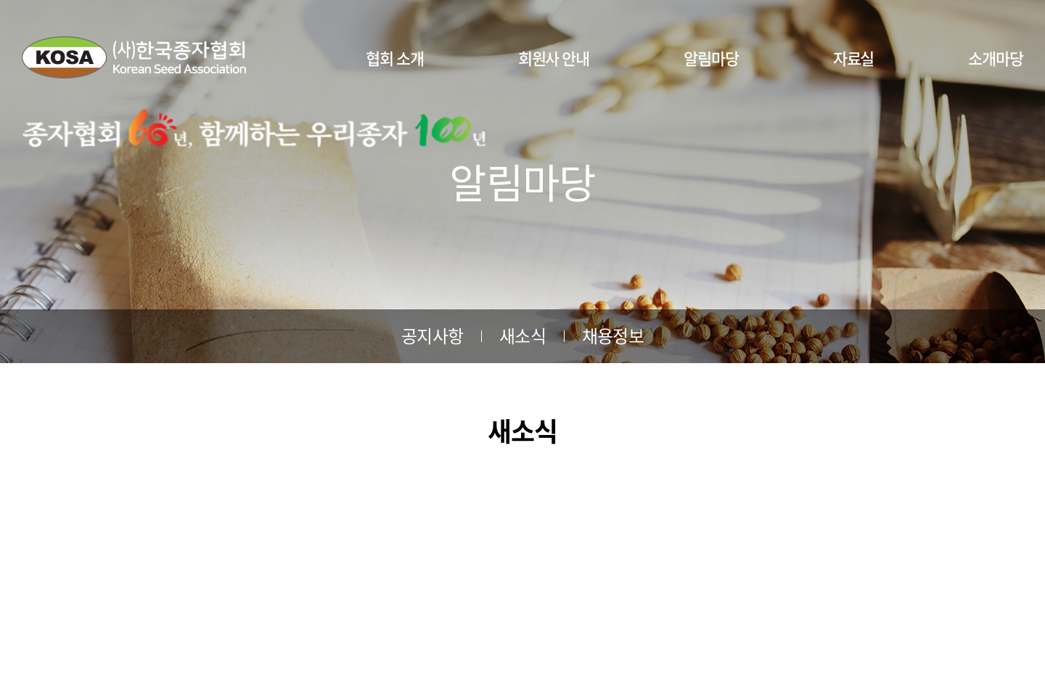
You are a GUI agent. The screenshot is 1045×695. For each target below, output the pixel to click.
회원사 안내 (553, 58)
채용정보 (613, 335)
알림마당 (711, 58)
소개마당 (995, 58)
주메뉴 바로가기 (0, 0)
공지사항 (432, 335)
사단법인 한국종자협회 (134, 57)
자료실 (853, 58)
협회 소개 (395, 58)
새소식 (522, 335)
